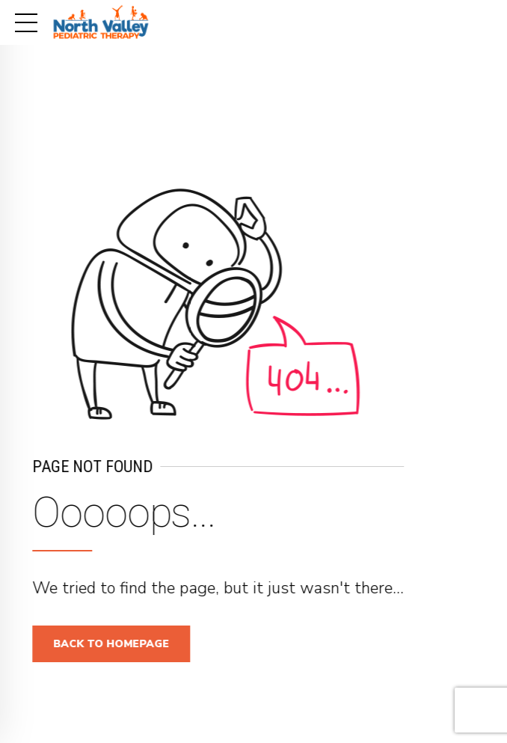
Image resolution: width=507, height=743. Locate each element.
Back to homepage (116, 644)
